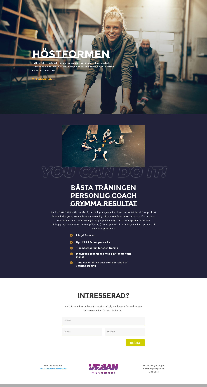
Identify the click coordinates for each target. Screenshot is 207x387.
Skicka (135, 342)
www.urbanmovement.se (53, 368)
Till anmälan (42, 79)
